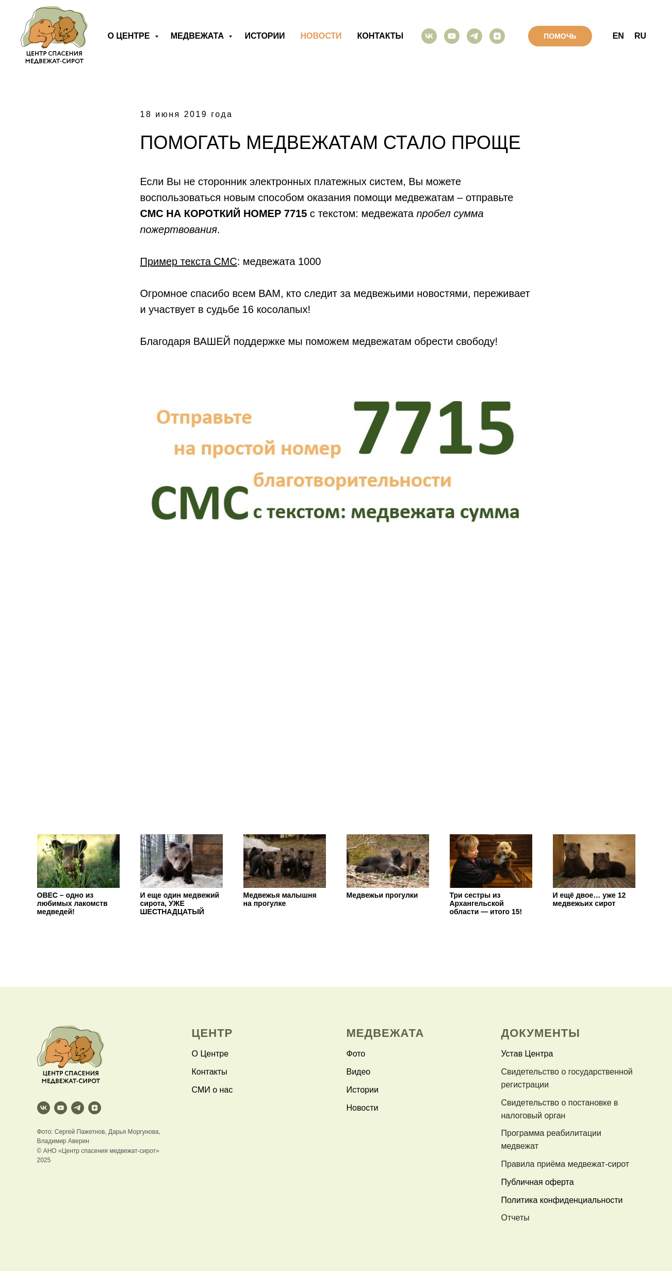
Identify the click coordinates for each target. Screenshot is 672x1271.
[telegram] (474, 36)
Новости (363, 1107)
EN (618, 35)
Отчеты (515, 1217)
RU (640, 35)
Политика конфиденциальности (562, 1200)
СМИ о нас (212, 1089)
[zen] (497, 36)
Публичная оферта (537, 1182)
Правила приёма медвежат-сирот (565, 1164)
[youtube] (452, 36)
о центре (129, 35)
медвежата (198, 35)
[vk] (429, 36)
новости (321, 35)
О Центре (210, 1053)
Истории (363, 1089)
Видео (359, 1071)
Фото (356, 1053)
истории (264, 35)
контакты (380, 35)
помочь (560, 36)
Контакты (209, 1071)
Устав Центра (527, 1053)
